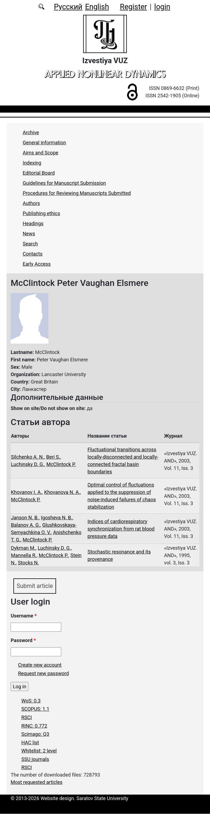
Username (24, 616)
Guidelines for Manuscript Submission (64, 183)
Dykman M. (23, 548)
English (97, 6)
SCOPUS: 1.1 (35, 709)
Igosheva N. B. (56, 517)
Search (30, 244)
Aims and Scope (40, 153)
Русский (68, 6)
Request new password (43, 673)
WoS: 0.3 (30, 701)
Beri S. (53, 457)
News (29, 233)
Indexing (32, 163)
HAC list (30, 742)
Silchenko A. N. (27, 457)
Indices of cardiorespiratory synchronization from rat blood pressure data (121, 529)
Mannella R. (24, 555)
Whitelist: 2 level (39, 751)
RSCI (26, 717)
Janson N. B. (25, 517)
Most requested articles (36, 782)
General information (44, 142)
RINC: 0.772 (34, 726)
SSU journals (35, 759)
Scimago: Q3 (35, 734)
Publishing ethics (41, 213)
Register (133, 6)
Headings (33, 223)
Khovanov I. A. (26, 492)
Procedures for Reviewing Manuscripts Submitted (77, 193)
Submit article (35, 585)
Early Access (37, 264)
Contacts (32, 254)
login (162, 6)
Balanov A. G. (25, 525)
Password (23, 640)
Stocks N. (28, 563)
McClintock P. (61, 464)
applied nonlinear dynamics (105, 74)
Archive (31, 132)
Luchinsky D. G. (27, 464)
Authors (31, 203)
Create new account (40, 665)
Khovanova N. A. (62, 492)
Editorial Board (39, 173)
